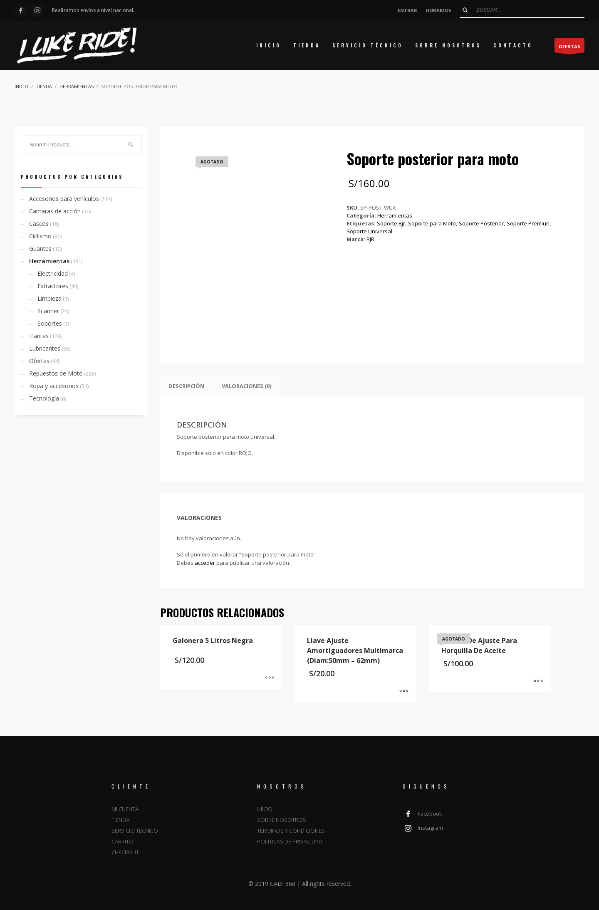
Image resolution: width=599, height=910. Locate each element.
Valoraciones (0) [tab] (246, 386)
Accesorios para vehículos (64, 199)
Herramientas (394, 215)
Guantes (40, 248)
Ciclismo (40, 236)
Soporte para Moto (432, 223)
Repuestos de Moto (56, 373)
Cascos (39, 224)
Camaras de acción (55, 211)
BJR (370, 239)
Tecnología (44, 398)
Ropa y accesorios (54, 386)
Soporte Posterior (481, 223)
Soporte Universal (369, 231)
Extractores (52, 286)
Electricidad (52, 273)
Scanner (48, 311)
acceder (205, 562)
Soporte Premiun (528, 223)
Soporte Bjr (391, 223)
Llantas (39, 336)
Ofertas (39, 361)
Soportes (49, 323)
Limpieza (49, 298)
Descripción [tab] (186, 386)
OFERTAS (569, 47)
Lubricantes (44, 348)
